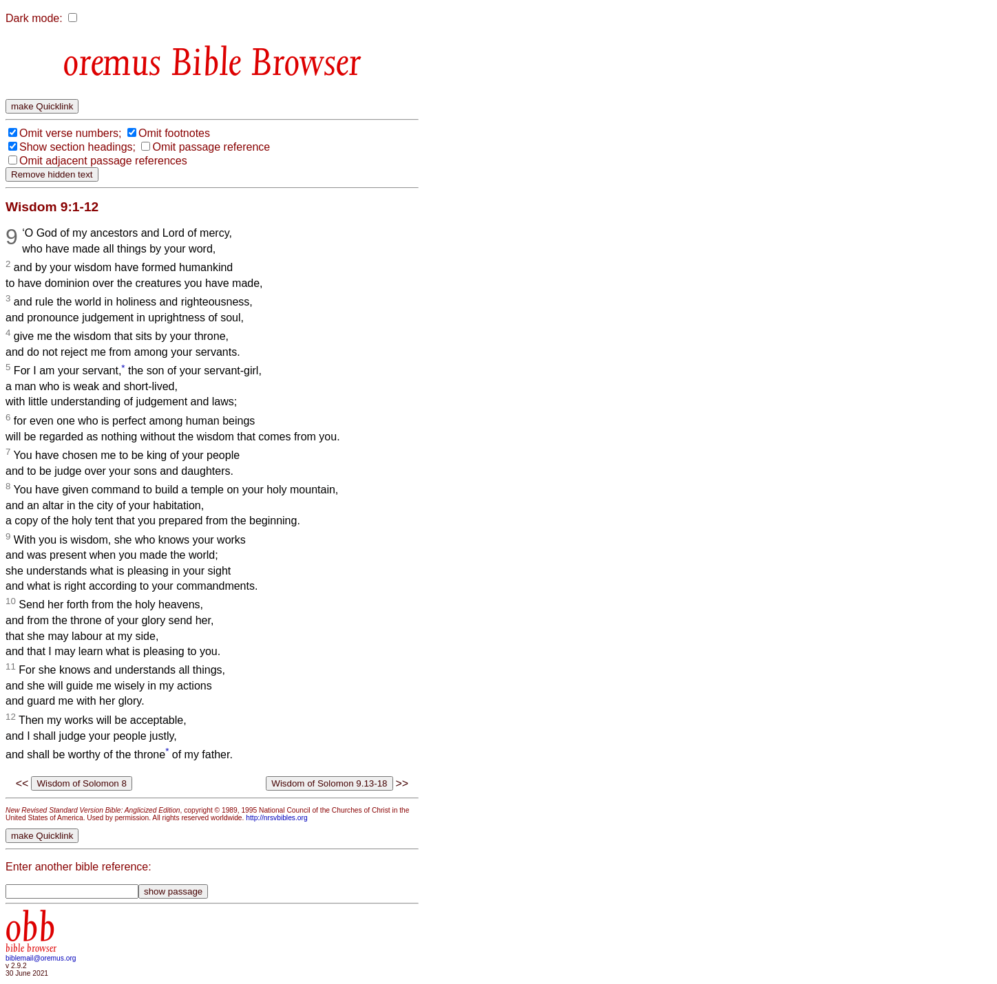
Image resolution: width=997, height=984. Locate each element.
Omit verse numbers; (70, 133)
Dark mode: (34, 18)
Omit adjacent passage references (103, 161)
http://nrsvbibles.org (276, 818)
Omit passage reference (211, 147)
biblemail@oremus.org (41, 958)
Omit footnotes (174, 133)
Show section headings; (77, 147)
